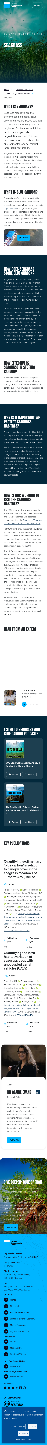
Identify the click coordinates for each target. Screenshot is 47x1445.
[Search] (27, 5)
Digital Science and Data (20, 1331)
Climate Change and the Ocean (17, 93)
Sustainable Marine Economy (22, 1318)
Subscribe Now (16, 1376)
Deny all (32, 1426)
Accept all (23, 1433)
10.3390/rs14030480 (23, 1015)
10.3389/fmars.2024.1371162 (16, 930)
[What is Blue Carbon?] (23, 237)
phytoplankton (10, 208)
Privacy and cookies (23, 1439)
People (13, 1341)
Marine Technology (18, 1325)
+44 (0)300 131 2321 (13, 1286)
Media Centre (16, 1348)
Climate (13, 1299)
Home (6, 90)
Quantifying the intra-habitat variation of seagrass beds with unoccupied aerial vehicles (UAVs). (22, 1008)
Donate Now (15, 1366)
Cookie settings (18, 1426)
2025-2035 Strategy (18, 1354)
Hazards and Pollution (19, 1312)
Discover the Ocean (24, 90)
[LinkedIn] (38, 1092)
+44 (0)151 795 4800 (13, 1290)
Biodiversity (15, 1306)
